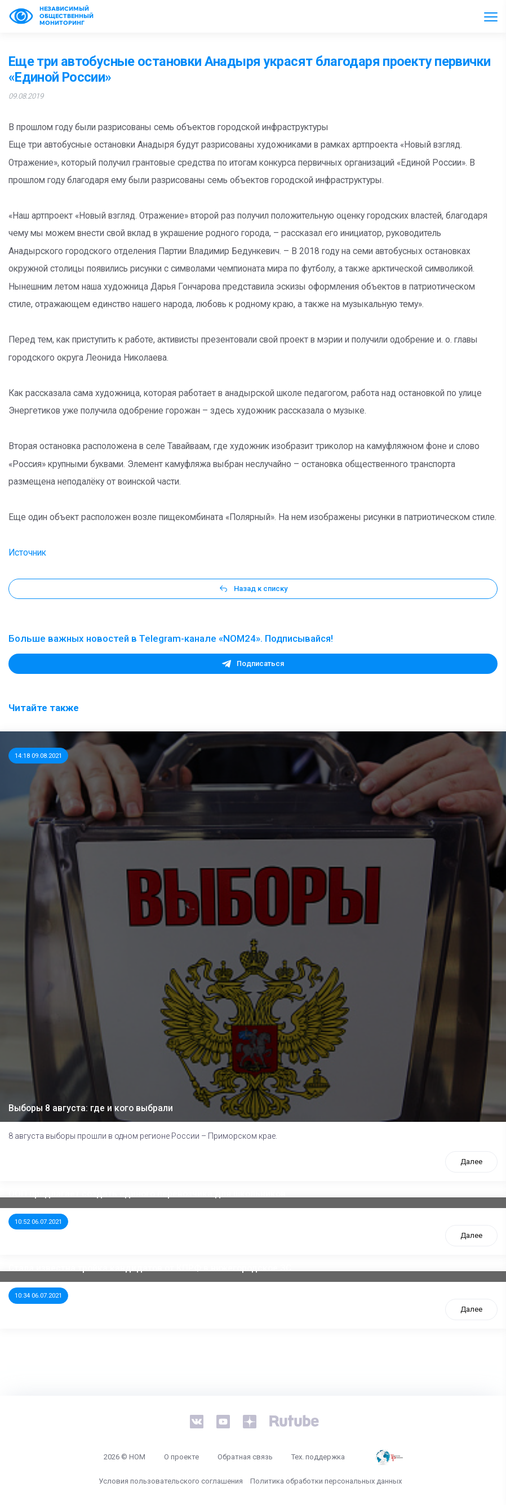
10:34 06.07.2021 (38, 1295)
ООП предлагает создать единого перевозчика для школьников (147, 1194)
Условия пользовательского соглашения (171, 1481)
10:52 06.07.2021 (38, 1222)
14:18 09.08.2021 (38, 756)
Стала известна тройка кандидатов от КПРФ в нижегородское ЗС (149, 1268)
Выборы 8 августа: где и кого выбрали (90, 1108)
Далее (471, 1161)
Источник (27, 553)
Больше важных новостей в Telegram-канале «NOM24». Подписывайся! (170, 638)
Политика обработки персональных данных (326, 1481)
